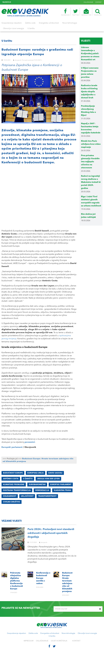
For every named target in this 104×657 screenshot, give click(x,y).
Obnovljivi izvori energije (13, 28)
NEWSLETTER (86, 12)
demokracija (42, 490)
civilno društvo (11, 502)
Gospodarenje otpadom (12, 23)
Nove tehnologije (69, 23)
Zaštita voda (30, 23)
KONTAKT (98, 2)
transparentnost (47, 496)
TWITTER (75, 12)
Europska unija (35, 473)
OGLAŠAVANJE (88, 2)
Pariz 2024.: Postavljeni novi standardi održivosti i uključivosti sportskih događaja (51, 533)
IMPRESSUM (28, 641)
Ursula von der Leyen (48, 479)
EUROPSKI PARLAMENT (60, 484)
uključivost (27, 496)
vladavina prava (62, 490)
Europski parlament (12, 447)
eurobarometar (37, 484)
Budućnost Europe (13, 473)
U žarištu (31, 28)
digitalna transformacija (17, 490)
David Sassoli (55, 473)
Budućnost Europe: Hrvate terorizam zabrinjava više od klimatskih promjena (37, 2)
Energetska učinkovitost (49, 23)
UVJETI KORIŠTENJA (59, 641)
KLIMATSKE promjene (13, 484)
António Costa (10, 479)
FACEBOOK (65, 12)
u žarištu (28, 479)
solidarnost (9, 496)
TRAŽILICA (97, 12)
